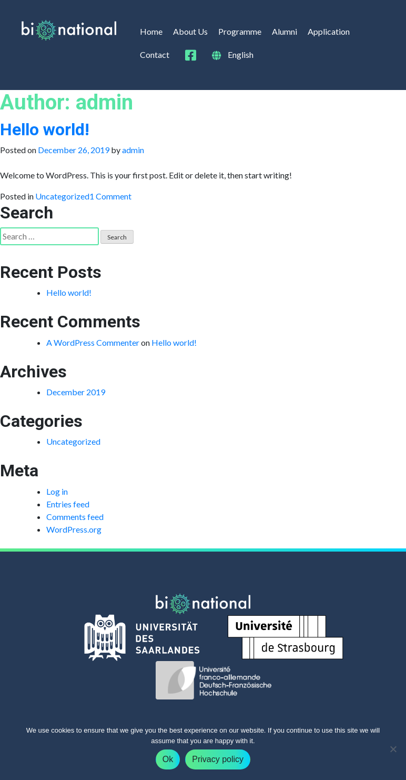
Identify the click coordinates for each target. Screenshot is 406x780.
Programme (239, 31)
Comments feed (75, 517)
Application (329, 31)
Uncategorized (62, 196)
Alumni (284, 31)
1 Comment (110, 196)
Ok (168, 759)
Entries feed (67, 504)
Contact (154, 54)
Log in (57, 491)
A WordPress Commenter (92, 342)
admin (133, 150)
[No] (393, 749)
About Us (190, 31)
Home (151, 31)
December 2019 (75, 392)
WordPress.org (74, 529)
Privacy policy (217, 759)
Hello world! (44, 129)
